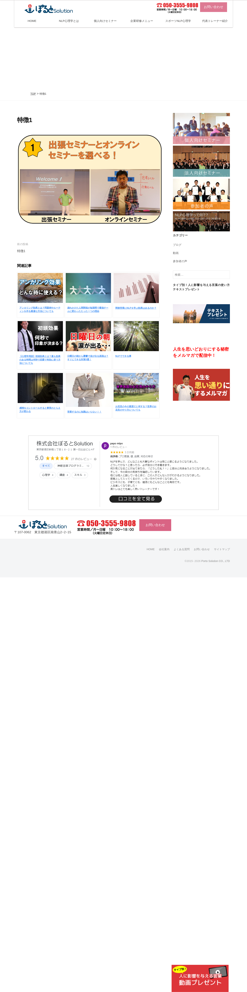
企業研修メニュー (141, 20)
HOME (32, 20)
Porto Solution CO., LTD (215, 561)
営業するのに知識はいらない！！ (84, 411)
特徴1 (21, 251)
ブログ (177, 244)
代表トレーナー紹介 (215, 20)
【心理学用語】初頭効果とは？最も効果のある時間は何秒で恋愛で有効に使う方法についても (39, 359)
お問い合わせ (213, 7)
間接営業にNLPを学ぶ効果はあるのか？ (135, 308)
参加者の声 (180, 261)
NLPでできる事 (123, 356)
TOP (33, 93)
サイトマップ (222, 549)
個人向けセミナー (105, 20)
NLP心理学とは (69, 20)
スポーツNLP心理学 (178, 20)
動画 (176, 253)
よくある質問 (182, 549)
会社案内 (164, 549)
